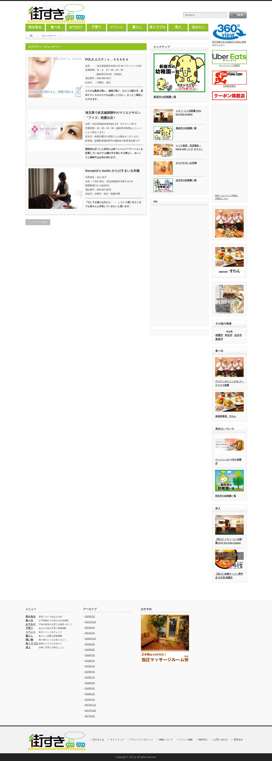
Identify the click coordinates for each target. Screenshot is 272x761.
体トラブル (157, 27)
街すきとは (98, 739)
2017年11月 (90, 705)
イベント (116, 27)
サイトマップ (117, 739)
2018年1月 (90, 699)
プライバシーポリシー (141, 739)
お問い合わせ (221, 739)
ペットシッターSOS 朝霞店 (228, 461)
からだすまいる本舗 (186, 163)
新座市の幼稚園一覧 (165, 96)
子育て (96, 27)
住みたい (198, 27)
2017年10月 (90, 710)
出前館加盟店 (229, 79)
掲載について (166, 739)
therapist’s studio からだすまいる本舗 (112, 170)
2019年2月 (90, 661)
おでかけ (75, 27)
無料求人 (203, 739)
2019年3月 (90, 655)
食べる (55, 27)
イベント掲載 (186, 739)
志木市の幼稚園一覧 (186, 180)
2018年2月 (90, 694)
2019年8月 (90, 649)
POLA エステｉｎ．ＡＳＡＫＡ (106, 59)
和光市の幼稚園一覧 (225, 496)
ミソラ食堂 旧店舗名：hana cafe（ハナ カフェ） (189, 147)
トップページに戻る (37, 222)
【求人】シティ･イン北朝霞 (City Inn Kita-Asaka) (228, 541)
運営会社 (238, 739)
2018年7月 (90, 677)
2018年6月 (90, 683)
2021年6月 (90, 627)
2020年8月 (90, 644)
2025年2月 (90, 616)
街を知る (35, 27)
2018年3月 (90, 688)
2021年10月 (90, 622)
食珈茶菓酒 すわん (225, 416)
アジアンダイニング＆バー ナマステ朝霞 (229, 383)
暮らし (137, 27)
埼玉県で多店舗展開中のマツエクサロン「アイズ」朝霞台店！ (113, 115)
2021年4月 (90, 633)
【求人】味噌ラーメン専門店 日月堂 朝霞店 (229, 576)
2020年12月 (90, 638)
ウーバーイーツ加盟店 (229, 58)
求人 (178, 27)
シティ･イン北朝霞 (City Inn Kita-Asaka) (188, 113)
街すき (132, 757)
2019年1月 (90, 666)
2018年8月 (90, 672)
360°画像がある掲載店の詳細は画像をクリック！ (229, 35)
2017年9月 (90, 716)
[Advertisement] (179, 266)
